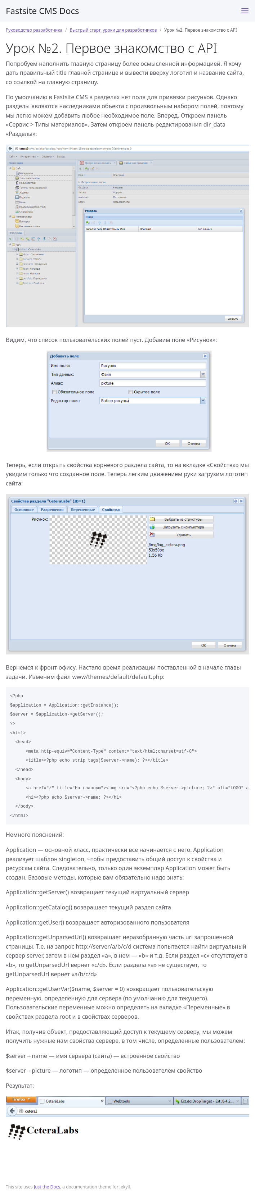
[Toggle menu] (245, 11)
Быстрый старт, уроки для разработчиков (113, 30)
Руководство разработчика (34, 30)
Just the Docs (47, 1187)
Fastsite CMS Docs (42, 11)
